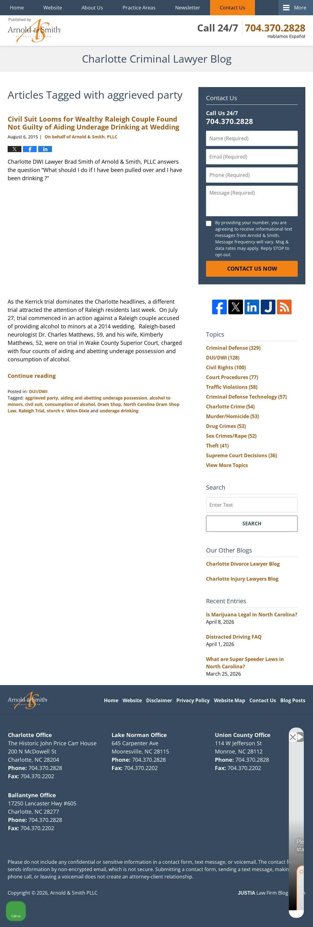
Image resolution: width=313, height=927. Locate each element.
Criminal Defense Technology (246, 396)
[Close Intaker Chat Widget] (293, 732)
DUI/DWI (38, 391)
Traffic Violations (231, 387)
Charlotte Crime (230, 406)
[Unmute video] (205, 732)
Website (52, 7)
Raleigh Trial (31, 411)
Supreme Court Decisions (241, 455)
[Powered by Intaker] (261, 914)
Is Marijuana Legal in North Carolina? (251, 614)
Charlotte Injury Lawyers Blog (242, 578)
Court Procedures (232, 377)
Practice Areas (139, 7)
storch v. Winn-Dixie (68, 411)
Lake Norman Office (139, 735)
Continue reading (32, 375)
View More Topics (227, 465)
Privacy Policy (193, 700)
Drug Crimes (226, 426)
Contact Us (232, 7)
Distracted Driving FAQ (234, 636)
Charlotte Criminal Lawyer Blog (34, 30)
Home (17, 7)
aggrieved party (41, 398)
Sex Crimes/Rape (231, 435)
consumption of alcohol (70, 404)
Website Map (229, 700)
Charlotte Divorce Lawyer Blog (243, 563)
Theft (217, 445)
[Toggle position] (280, 732)
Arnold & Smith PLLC (74, 892)
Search (251, 523)
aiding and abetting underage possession (104, 398)
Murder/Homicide (232, 416)
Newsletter (187, 7)
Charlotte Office (30, 735)
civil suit (33, 404)
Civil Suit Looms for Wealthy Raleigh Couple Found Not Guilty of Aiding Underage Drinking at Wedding (93, 122)
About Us (92, 7)
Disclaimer (159, 700)
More (300, 7)
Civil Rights (226, 367)
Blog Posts (292, 700)
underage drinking (119, 411)
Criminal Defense (233, 348)
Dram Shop (109, 404)
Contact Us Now (252, 268)
